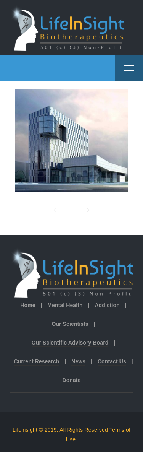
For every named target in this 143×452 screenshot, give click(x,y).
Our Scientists (69, 324)
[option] (71, 140)
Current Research (36, 361)
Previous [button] (54, 208)
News (78, 361)
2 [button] (71, 209)
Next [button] (88, 208)
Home (27, 305)
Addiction (107, 305)
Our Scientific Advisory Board (70, 343)
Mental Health (64, 305)
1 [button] (66, 209)
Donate (71, 380)
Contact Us (112, 361)
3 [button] (77, 209)
